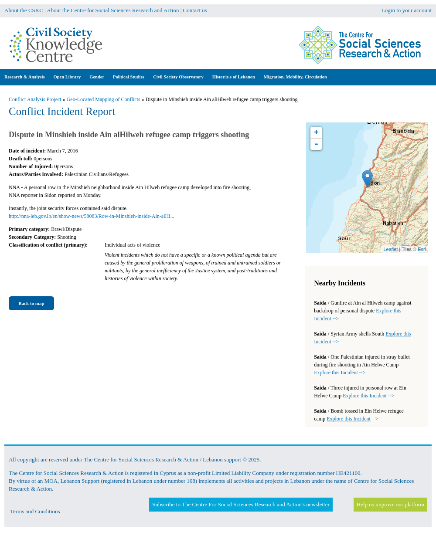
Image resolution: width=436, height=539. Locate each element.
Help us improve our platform (390, 504)
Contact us (195, 10)
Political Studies (128, 77)
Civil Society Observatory (178, 77)
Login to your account (407, 10)
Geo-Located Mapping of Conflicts (103, 99)
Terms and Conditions (35, 511)
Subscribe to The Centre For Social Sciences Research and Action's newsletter (240, 504)
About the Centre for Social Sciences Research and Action (113, 10)
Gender (96, 77)
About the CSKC (23, 10)
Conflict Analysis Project (35, 99)
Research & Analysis (24, 77)
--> (339, 373)
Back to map (31, 303)
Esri (422, 249)
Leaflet (390, 249)
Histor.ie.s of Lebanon (233, 77)
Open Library (67, 77)
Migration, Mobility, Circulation (295, 77)
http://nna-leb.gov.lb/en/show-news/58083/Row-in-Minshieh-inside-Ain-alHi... (91, 216)
